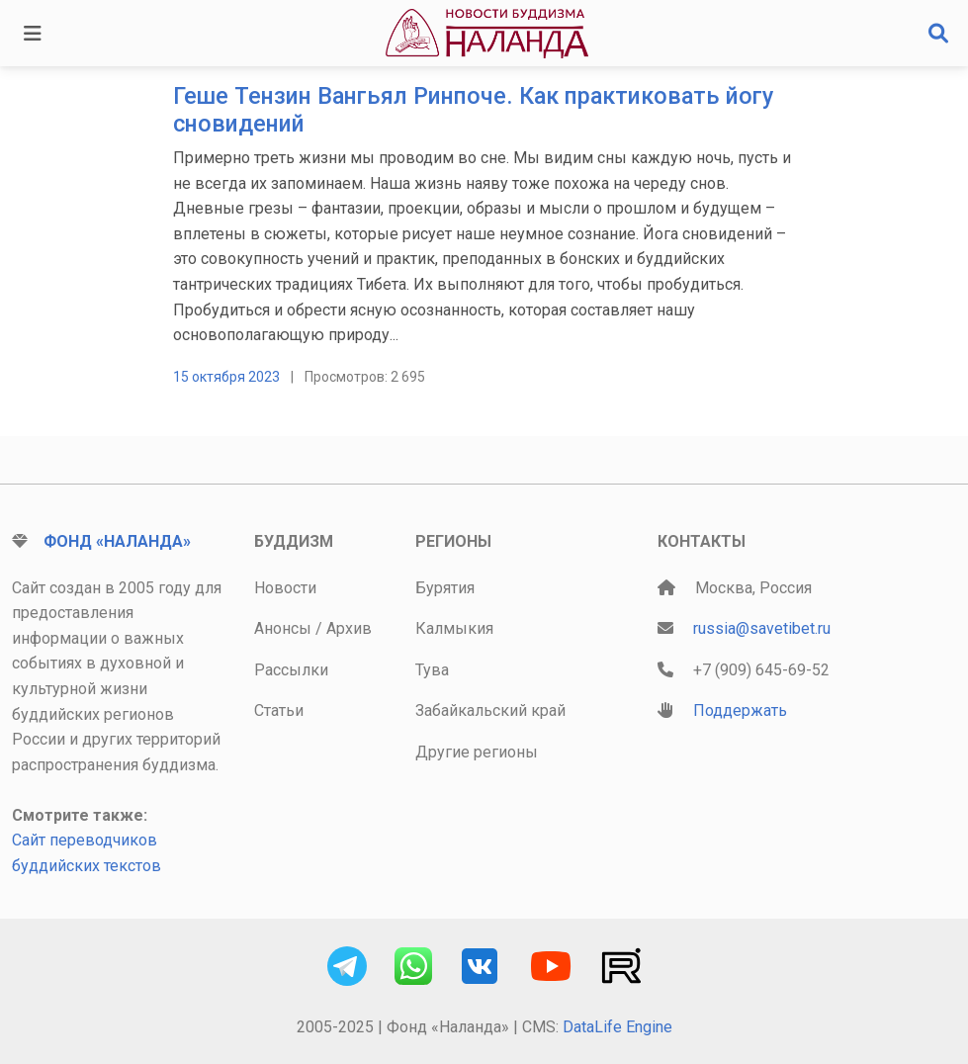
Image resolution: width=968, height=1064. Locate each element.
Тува (432, 670)
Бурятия (445, 587)
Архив (349, 628)
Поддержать (740, 710)
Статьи (279, 710)
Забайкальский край (490, 710)
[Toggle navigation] (32, 33)
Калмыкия (454, 628)
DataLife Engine (617, 1027)
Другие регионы (476, 752)
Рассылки (291, 670)
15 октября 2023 (226, 377)
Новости (285, 587)
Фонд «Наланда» (117, 541)
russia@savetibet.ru (762, 628)
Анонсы (282, 628)
